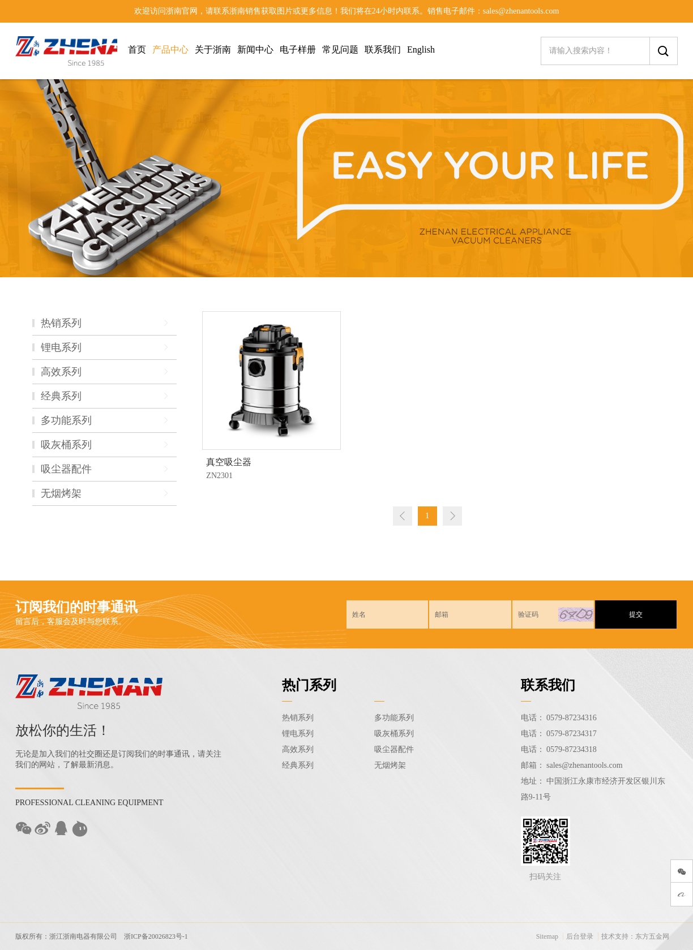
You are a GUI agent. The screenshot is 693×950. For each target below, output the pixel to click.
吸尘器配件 (394, 749)
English (421, 49)
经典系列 (298, 765)
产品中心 (170, 49)
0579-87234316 (571, 717)
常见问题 (340, 49)
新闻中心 (255, 49)
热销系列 (298, 717)
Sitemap (547, 936)
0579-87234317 (571, 733)
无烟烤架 (390, 765)
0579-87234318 (571, 749)
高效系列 (298, 749)
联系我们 (383, 49)
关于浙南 (213, 49)
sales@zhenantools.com (584, 765)
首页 (137, 49)
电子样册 (298, 49)
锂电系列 (298, 733)
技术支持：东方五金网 (635, 936)
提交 (636, 614)
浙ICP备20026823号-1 (156, 936)
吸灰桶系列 (394, 733)
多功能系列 (394, 717)
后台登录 (579, 936)
